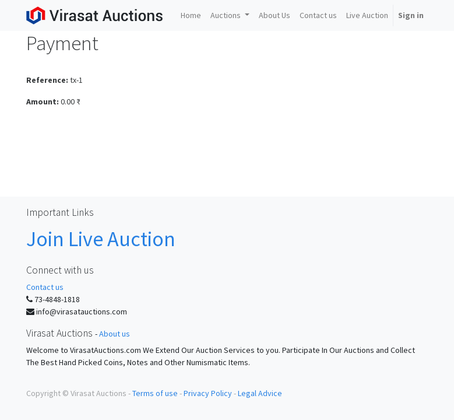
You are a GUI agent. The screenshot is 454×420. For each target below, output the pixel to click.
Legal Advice (260, 393)
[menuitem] (191, 15)
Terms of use (155, 393)
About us (114, 333)
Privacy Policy (208, 393)
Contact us (45, 287)
